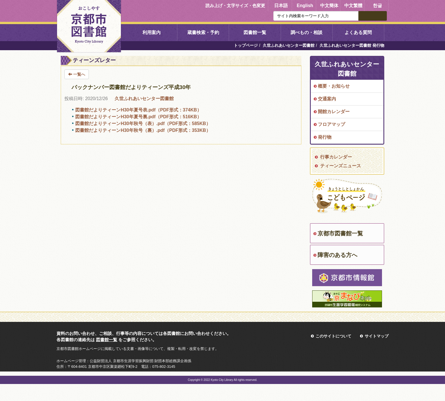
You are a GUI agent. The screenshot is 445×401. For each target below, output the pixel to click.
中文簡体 (329, 5)
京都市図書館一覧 (340, 233)
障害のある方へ (337, 255)
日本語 (281, 5)
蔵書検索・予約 (203, 32)
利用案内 (151, 32)
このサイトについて (333, 336)
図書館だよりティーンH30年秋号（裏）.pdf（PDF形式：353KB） (142, 130)
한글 (377, 5)
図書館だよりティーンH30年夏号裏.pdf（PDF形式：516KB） (138, 116)
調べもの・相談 (306, 32)
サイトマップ (377, 336)
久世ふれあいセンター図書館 (288, 45)
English (305, 5)
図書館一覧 (255, 32)
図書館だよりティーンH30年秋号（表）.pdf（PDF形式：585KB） (142, 123)
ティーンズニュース (340, 165)
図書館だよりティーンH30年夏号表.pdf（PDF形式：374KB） (138, 109)
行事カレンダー (336, 157)
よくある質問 (358, 32)
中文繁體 (353, 5)
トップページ (246, 45)
